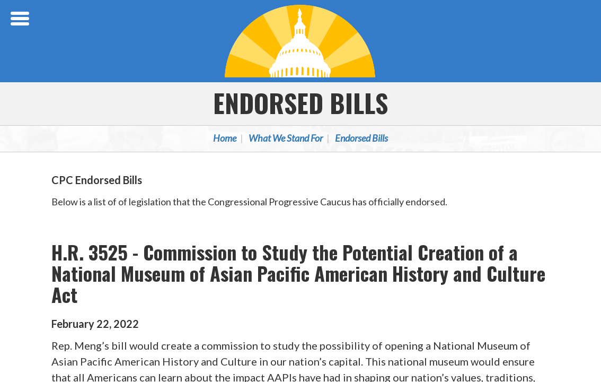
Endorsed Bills (300, 102)
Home (224, 138)
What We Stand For (286, 138)
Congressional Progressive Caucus (300, 41)
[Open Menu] (21, 18)
